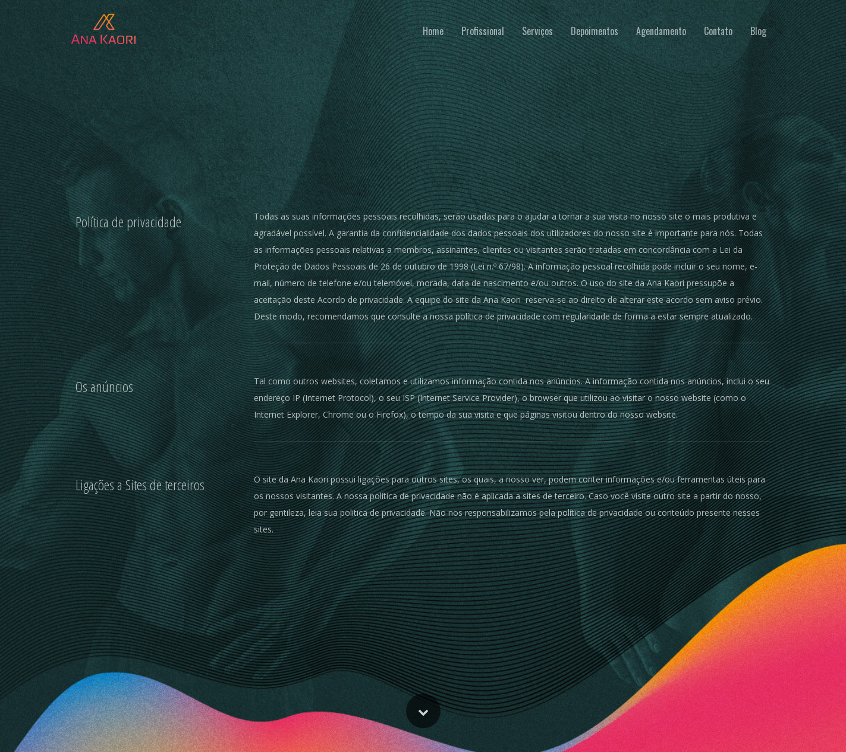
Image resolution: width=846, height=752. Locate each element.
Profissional (482, 31)
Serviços (537, 31)
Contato (718, 31)
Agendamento (661, 31)
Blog (758, 31)
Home (433, 31)
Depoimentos (594, 31)
